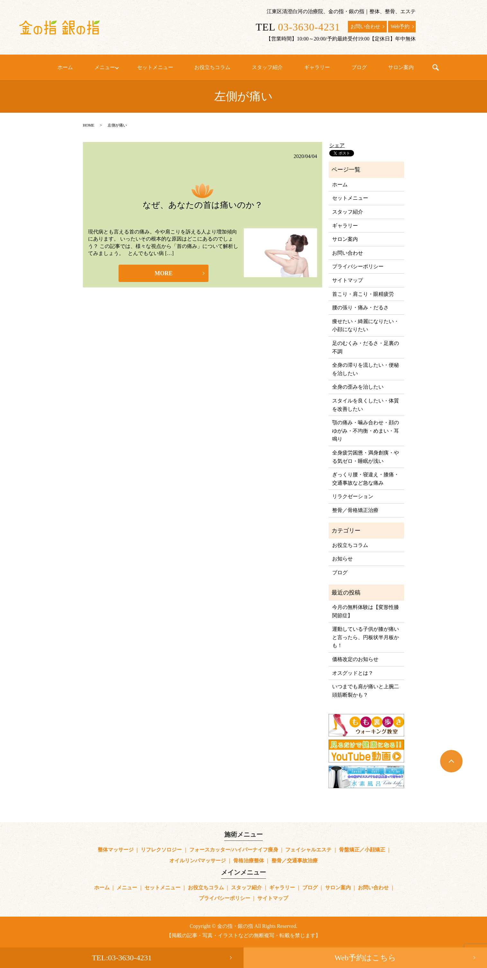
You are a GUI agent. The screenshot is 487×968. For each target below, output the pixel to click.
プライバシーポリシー (358, 266)
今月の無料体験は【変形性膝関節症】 (365, 611)
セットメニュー (171, 67)
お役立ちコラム (219, 67)
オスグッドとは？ (352, 673)
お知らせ (342, 558)
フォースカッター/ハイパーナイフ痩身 (233, 849)
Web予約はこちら (365, 958)
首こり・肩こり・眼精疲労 (363, 294)
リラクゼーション (352, 496)
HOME (88, 125)
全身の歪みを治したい (358, 387)
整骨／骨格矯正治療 (355, 510)
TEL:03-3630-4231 (122, 958)
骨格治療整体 (248, 860)
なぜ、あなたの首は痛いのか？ (203, 205)
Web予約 (400, 26)
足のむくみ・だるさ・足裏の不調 (365, 347)
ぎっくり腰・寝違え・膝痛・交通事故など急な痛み (365, 479)
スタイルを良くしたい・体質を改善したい (365, 405)
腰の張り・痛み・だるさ (360, 307)
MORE (164, 273)
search (401, 67)
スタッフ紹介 (265, 67)
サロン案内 (371, 67)
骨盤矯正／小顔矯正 (362, 849)
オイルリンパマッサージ (197, 860)
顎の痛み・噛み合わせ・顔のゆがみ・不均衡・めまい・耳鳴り (365, 431)
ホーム (94, 67)
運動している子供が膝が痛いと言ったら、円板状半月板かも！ (365, 637)
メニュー (125, 67)
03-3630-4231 (309, 27)
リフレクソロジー (161, 849)
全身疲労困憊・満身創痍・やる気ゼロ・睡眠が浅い (365, 457)
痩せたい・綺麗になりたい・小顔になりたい (365, 325)
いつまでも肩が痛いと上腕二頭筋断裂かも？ (365, 691)
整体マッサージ (116, 849)
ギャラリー (305, 67)
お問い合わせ (365, 26)
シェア (337, 145)
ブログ (338, 67)
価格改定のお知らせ (355, 659)
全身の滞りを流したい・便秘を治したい (365, 369)
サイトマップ (347, 280)
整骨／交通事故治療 (294, 860)
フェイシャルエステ (308, 849)
